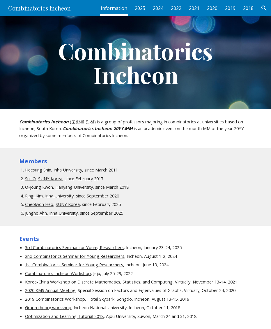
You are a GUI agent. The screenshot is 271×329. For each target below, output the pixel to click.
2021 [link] (194, 8)
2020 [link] (212, 8)
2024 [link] (158, 8)
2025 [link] (140, 8)
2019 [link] (230, 8)
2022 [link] (176, 8)
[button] (264, 8)
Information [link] (114, 8)
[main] (135, 63)
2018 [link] (248, 8)
